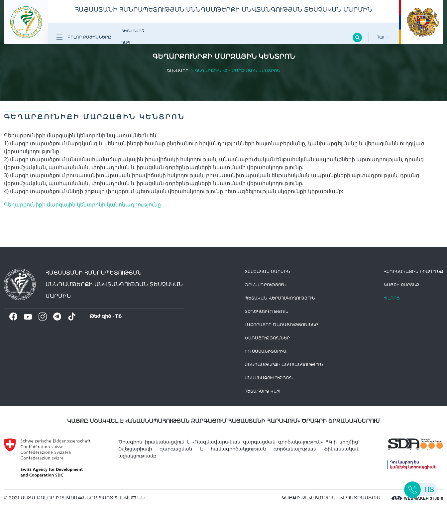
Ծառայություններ (267, 337)
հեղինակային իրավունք (413, 271)
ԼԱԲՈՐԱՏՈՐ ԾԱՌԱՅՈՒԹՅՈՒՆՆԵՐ (281, 324)
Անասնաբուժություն (269, 377)
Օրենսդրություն (265, 284)
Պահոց (392, 298)
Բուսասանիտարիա (265, 351)
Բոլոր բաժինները (83, 37)
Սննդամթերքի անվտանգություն (284, 364)
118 (118, 316)
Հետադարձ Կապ (132, 37)
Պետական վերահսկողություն (280, 298)
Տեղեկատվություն (266, 311)
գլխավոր (177, 70)
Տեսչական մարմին (267, 271)
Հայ (383, 37)
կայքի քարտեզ (401, 284)
